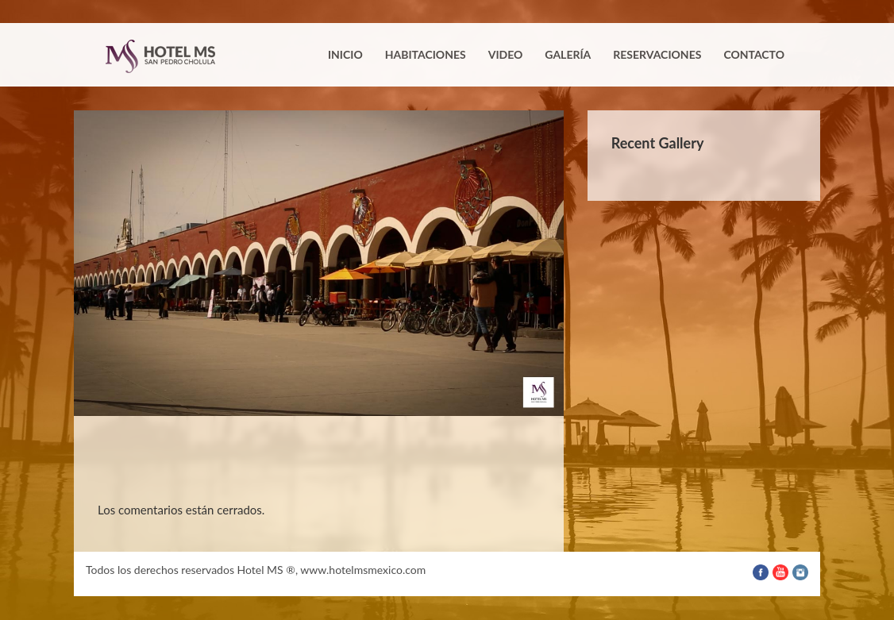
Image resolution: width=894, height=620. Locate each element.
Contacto (753, 54)
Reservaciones (657, 54)
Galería (568, 54)
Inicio (345, 54)
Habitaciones (425, 54)
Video (505, 54)
